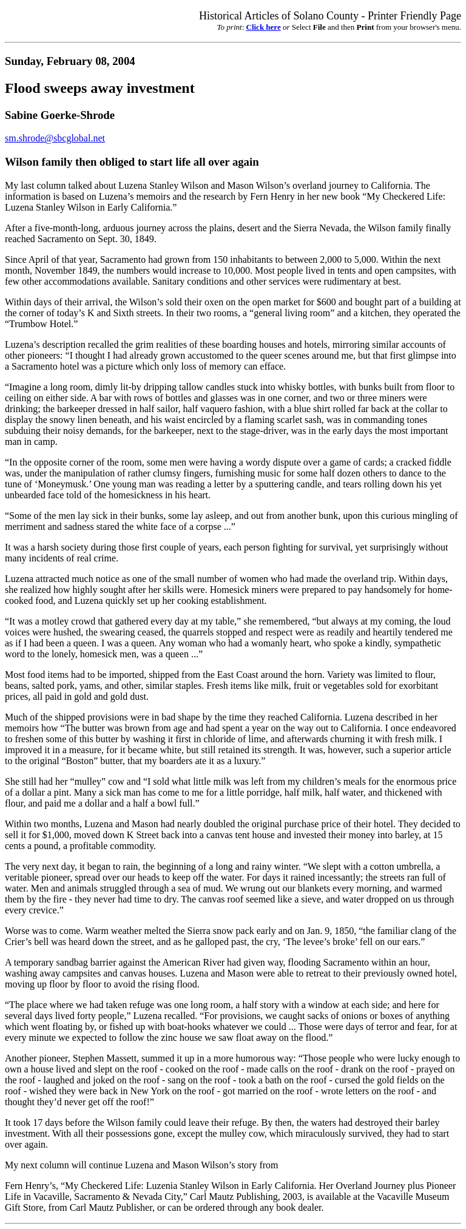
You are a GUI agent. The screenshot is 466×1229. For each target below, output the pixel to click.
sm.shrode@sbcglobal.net (55, 138)
